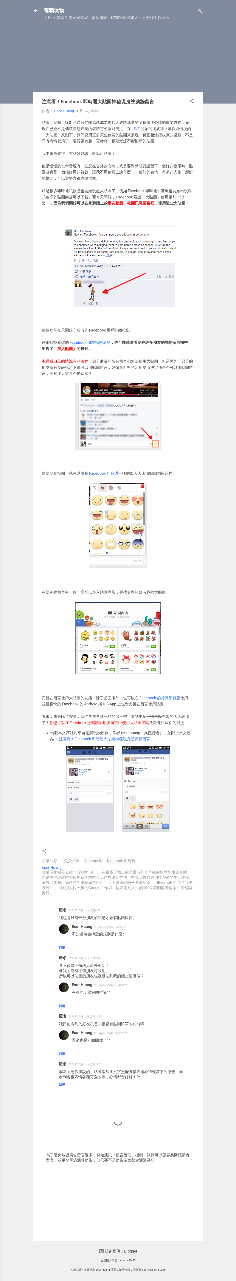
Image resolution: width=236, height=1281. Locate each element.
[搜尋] (200, 11)
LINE (136, 128)
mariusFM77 (127, 1260)
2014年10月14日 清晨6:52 (84, 910)
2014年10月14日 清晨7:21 (110, 927)
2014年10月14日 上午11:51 (85, 1064)
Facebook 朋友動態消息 (89, 342)
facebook (93, 860)
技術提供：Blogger (118, 1251)
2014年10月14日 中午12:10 (110, 1033)
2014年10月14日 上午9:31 (84, 958)
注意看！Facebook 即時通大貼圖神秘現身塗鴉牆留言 (104, 739)
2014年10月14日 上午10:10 (110, 985)
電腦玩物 (53, 10)
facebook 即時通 (121, 860)
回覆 (62, 947)
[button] (191, 102)
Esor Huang (82, 926)
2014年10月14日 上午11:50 (85, 1016)
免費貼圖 (71, 860)
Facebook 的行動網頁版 (159, 698)
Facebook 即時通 (103, 473)
